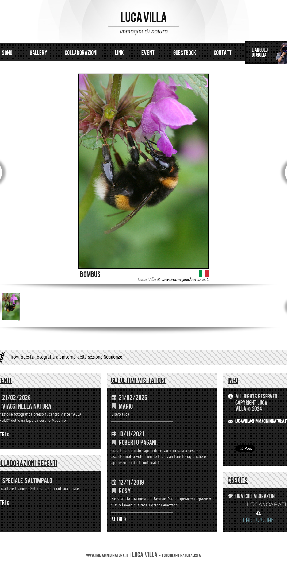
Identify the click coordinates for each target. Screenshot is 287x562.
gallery (39, 53)
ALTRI (116, 519)
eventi (149, 53)
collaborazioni (82, 53)
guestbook (185, 53)
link (120, 53)
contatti (223, 53)
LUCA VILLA (144, 17)
